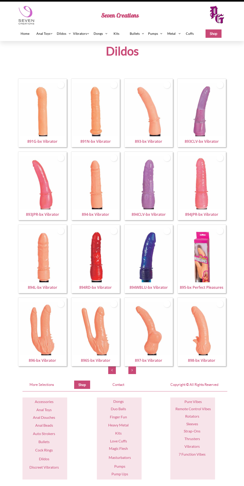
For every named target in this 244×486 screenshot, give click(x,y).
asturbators (121, 457)
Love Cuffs (118, 441)
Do (115, 401)
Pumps (119, 466)
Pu (186, 401)
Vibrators (192, 446)
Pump (116, 474)
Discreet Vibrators (44, 467)
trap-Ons (193, 431)
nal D (39, 417)
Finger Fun (118, 417)
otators (193, 416)
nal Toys (45, 409)
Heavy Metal (118, 425)
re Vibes (195, 401)
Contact (118, 384)
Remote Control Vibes (193, 409)
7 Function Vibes (192, 454)
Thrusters (192, 438)
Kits (118, 433)
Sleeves (192, 424)
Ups (124, 474)
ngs (121, 401)
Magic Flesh (118, 448)
